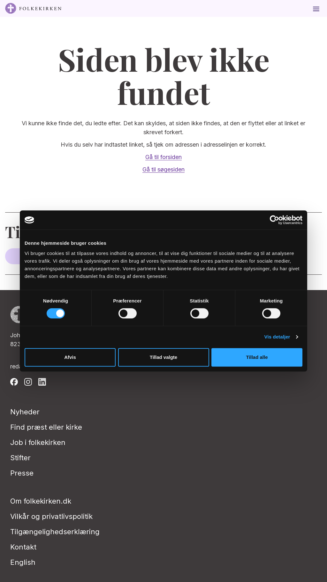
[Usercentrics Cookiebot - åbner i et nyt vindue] (274, 220)
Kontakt (23, 547)
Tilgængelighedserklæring (55, 531)
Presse (22, 473)
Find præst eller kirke (46, 427)
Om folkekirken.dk (40, 501)
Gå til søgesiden (163, 169)
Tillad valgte (163, 357)
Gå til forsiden (163, 157)
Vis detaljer (277, 336)
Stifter (20, 458)
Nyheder (25, 412)
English (22, 562)
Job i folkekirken (37, 442)
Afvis (70, 357)
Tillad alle (257, 357)
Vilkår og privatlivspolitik (51, 516)
